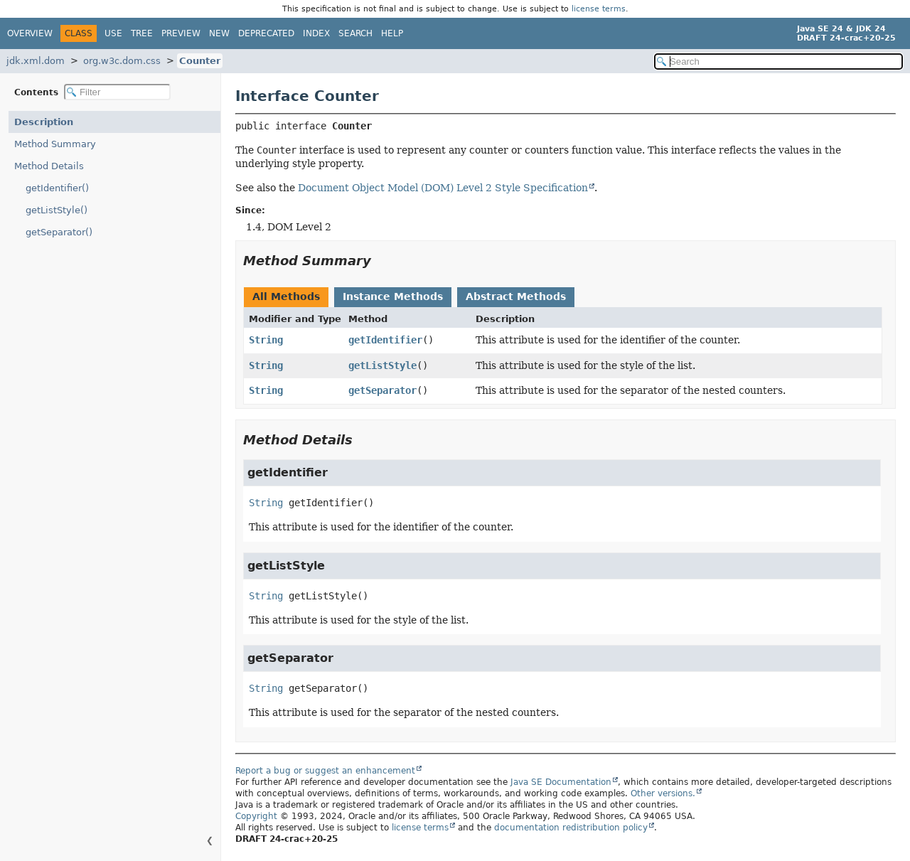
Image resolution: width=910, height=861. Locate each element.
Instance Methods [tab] (393, 296)
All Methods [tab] (286, 296)
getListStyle (382, 365)
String (266, 340)
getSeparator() (59, 232)
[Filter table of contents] (117, 92)
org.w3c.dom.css (122, 60)
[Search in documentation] (778, 61)
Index (316, 33)
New (219, 33)
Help (392, 33)
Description (43, 122)
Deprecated (266, 33)
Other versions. (663, 793)
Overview (30, 33)
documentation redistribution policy (571, 828)
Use (113, 33)
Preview (180, 33)
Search (355, 33)
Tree (142, 33)
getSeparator (382, 390)
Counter (199, 60)
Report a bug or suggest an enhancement (325, 771)
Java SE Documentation (560, 782)
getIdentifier (385, 340)
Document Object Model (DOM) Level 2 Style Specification (443, 187)
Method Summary (55, 144)
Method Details (49, 166)
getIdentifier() (57, 188)
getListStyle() (56, 210)
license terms (599, 9)
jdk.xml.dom (35, 60)
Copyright (256, 816)
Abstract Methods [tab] (516, 296)
